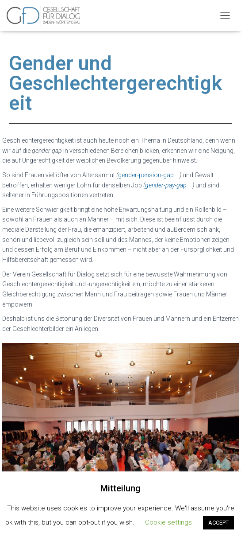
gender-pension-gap (146, 175)
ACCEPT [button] (218, 522)
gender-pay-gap (166, 185)
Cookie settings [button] (168, 522)
